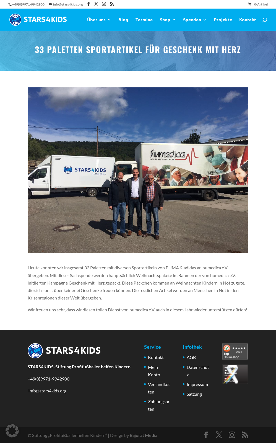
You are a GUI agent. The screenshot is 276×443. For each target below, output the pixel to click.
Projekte (223, 20)
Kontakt (247, 20)
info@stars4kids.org (47, 390)
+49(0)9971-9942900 (48, 378)
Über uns (96, 20)
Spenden (192, 20)
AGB (191, 357)
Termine (144, 20)
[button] (12, 431)
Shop (165, 20)
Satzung (194, 394)
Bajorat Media (143, 435)
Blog (123, 20)
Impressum (197, 384)
